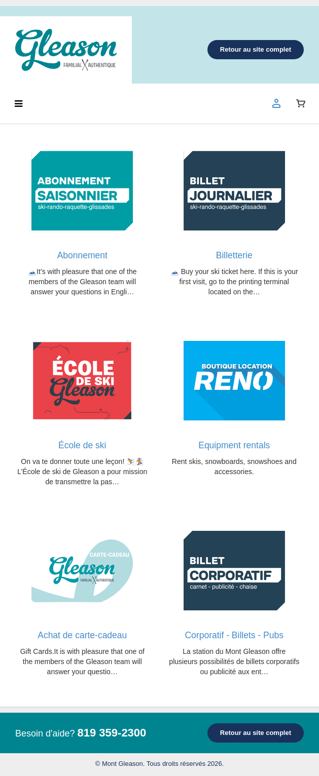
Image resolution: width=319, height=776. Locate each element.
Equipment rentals (234, 445)
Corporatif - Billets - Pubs (234, 635)
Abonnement (82, 255)
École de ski (82, 445)
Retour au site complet (255, 49)
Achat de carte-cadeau (82, 635)
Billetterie (234, 255)
